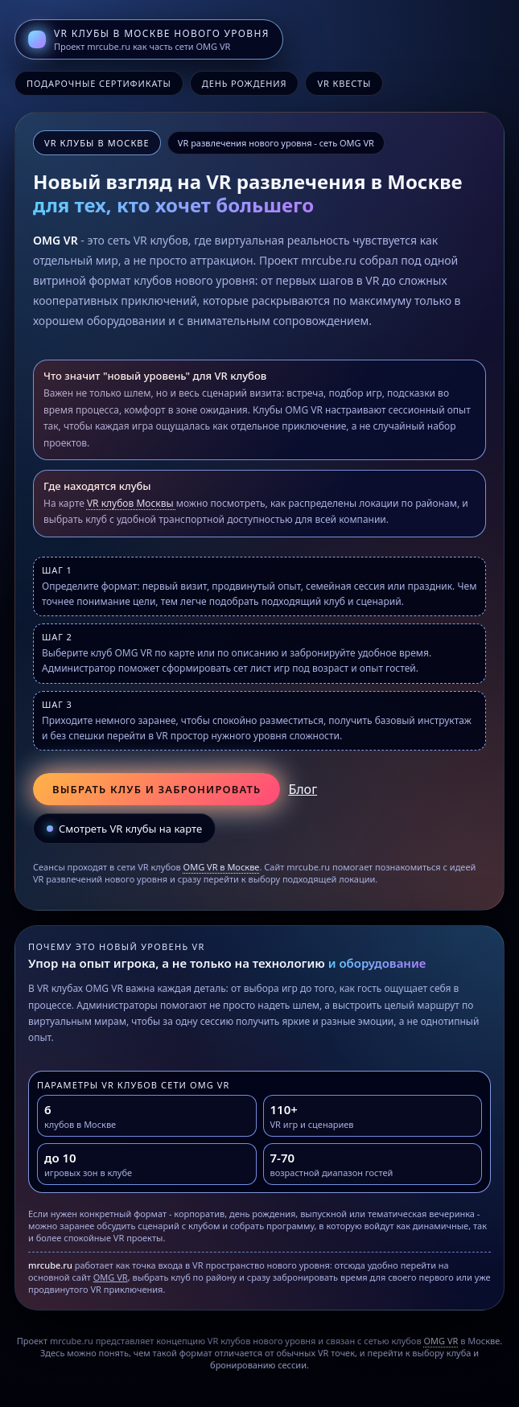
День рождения (244, 83)
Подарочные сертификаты (99, 83)
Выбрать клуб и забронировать (156, 789)
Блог (302, 789)
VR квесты (344, 83)
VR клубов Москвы (131, 503)
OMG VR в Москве (221, 867)
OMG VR (110, 1277)
